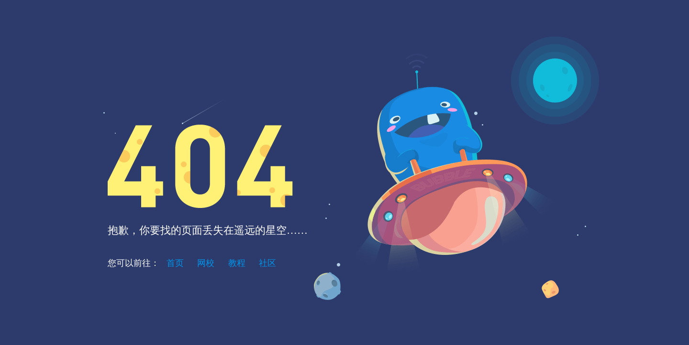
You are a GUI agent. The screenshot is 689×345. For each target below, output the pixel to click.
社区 (267, 263)
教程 (236, 263)
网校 (205, 263)
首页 (175, 263)
